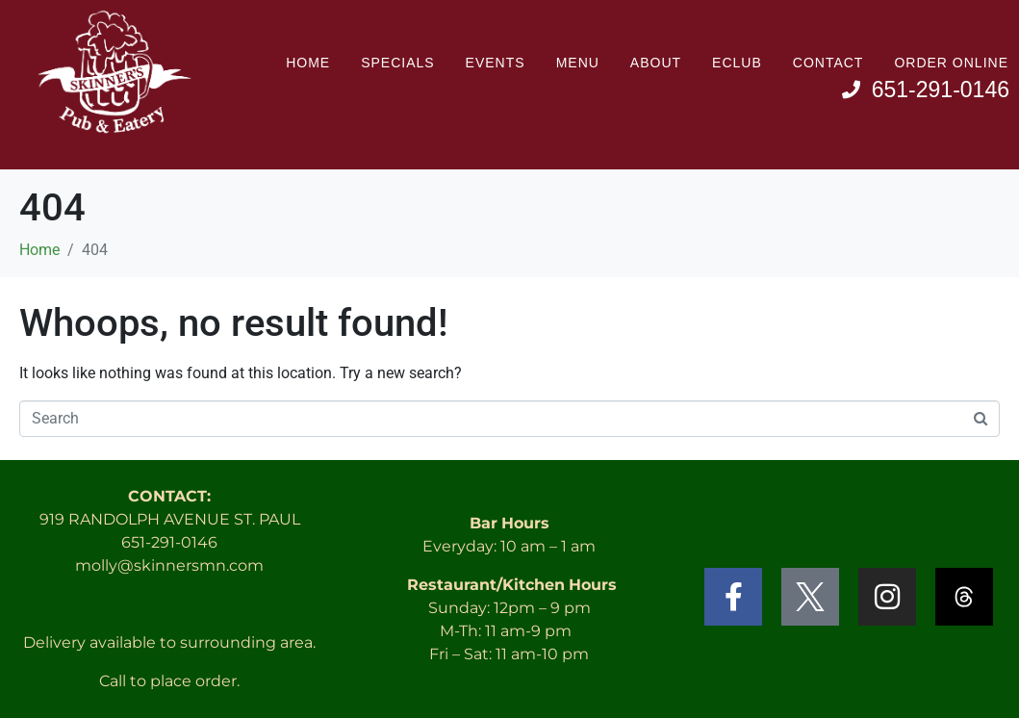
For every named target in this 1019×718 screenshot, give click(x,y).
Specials (397, 62)
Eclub (737, 62)
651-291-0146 (169, 542)
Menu (577, 62)
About (655, 62)
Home (308, 62)
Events (495, 62)
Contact (828, 62)
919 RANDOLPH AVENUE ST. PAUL (169, 519)
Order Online (951, 62)
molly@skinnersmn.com (169, 565)
